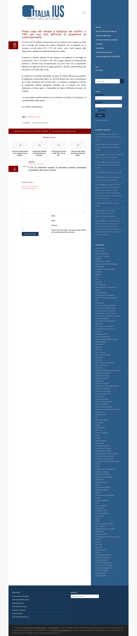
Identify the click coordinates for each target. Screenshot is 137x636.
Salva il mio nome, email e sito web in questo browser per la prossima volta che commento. (69, 231)
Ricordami (100, 110)
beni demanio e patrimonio (106, 287)
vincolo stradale (101, 570)
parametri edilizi (101, 420)
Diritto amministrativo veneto (106, 339)
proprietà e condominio (104, 459)
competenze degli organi (105, 308)
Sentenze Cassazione (18, 610)
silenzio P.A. (100, 508)
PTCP (97, 464)
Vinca (97, 552)
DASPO (98, 331)
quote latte (99, 479)
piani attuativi (100, 441)
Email (53, 220)
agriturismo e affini (102, 261)
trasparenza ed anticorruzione (107, 537)
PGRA (97, 438)
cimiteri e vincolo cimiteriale (106, 298)
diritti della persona (102, 337)
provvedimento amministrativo (107, 461)
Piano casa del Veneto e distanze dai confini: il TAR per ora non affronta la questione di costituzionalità (54, 34)
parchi (97, 425)
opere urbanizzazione (104, 407)
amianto (98, 272)
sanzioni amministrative (104, 495)
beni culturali (100, 285)
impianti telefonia (102, 376)
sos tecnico (99, 516)
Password (98, 102)
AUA (97, 279)
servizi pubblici (101, 506)
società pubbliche (102, 513)
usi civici (98, 544)
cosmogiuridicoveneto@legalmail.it (61, 630)
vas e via (98, 547)
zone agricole (100, 573)
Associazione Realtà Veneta (20, 599)
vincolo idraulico (101, 560)
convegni (98, 324)
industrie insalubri (102, 383)
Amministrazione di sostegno (20, 596)
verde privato (100, 550)
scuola (97, 498)
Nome (53, 216)
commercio (99, 303)
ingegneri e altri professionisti (107, 386)
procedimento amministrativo (106, 454)
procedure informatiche (104, 456)
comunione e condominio (105, 313)
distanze (98, 347)
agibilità (98, 259)
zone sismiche (101, 576)
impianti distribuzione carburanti (108, 370)
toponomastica (101, 534)
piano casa (44, 122)
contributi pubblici (102, 318)
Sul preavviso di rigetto (113, 172)
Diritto (38, 117)
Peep (97, 435)
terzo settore (100, 526)
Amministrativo (31, 117)
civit (96, 300)
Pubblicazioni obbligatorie (105, 469)
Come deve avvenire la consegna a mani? (63, 131)
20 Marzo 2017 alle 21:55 (36, 163)
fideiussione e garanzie (104, 363)
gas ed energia (101, 365)
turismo (98, 542)
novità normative (102, 399)
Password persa (101, 120)
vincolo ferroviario (102, 557)
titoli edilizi (99, 531)
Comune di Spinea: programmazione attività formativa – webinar (108, 137)
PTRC (97, 466)
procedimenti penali (103, 451)
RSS (84, 12)
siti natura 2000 (101, 511)
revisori (98, 485)
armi (97, 277)
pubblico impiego (102, 472)
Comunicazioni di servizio (105, 311)
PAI (96, 417)
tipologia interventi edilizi (105, 529)
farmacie (98, 360)
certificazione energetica (105, 295)
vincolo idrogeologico (103, 563)
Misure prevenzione (103, 391)
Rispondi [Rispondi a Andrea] (25, 166)
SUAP (97, 521)
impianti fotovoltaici (103, 373)
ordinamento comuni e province (108, 409)
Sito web (54, 225)
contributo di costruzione (105, 321)
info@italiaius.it (54, 627)
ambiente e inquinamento (105, 269)
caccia (97, 290)
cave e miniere (101, 292)
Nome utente (99, 95)
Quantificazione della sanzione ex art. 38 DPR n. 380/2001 (30, 131)
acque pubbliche (101, 253)
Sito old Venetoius (17, 613)
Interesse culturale (102, 389)
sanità (97, 492)
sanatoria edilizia (102, 490)
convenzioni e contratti (104, 326)
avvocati (98, 282)
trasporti (98, 539)
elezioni (98, 350)
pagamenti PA (100, 414)
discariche (99, 344)
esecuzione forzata (102, 355)
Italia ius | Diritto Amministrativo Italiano (34, 627)
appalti (98, 274)
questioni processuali (103, 477)
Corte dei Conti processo (105, 329)
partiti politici (100, 427)
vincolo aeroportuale (103, 555)
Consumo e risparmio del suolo (107, 316)
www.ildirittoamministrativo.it (20, 617)
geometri (98, 368)
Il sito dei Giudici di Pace (19, 606)
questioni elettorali (102, 474)
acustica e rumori (102, 256)
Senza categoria (101, 500)
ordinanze (99, 412)
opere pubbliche (101, 404)
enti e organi (100, 352)
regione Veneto (101, 482)
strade (97, 518)
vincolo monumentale (103, 565)
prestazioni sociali (102, 446)
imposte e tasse (101, 378)
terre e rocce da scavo (104, 524)
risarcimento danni (102, 487)
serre (97, 503)
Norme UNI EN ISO (103, 394)
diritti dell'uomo (101, 334)
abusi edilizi (100, 248)
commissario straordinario (105, 305)
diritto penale (100, 342)
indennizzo (99, 381)
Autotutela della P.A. (18, 603)
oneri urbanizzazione (103, 402)
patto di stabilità (101, 433)
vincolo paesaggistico (104, 568)
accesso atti (100, 251)
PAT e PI (98, 430)
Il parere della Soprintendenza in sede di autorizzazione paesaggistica (105, 213)
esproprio (99, 357)
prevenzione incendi (103, 448)
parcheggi (99, 422)
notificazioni (100, 396)
